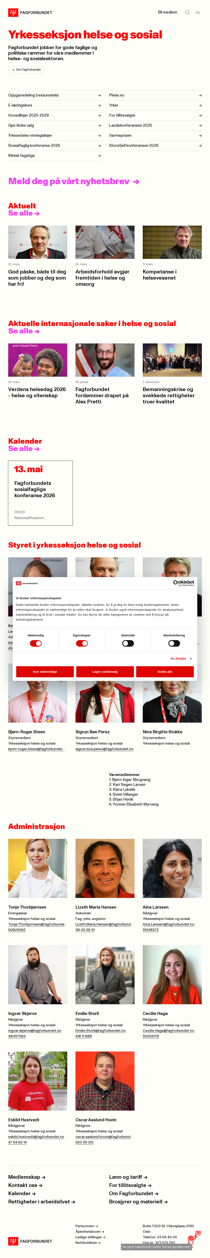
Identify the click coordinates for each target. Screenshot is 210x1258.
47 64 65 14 (17, 1142)
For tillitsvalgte (122, 115)
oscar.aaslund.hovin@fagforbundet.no (105, 1137)
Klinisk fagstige (21, 155)
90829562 (17, 930)
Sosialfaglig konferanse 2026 (34, 145)
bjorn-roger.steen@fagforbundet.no (37, 749)
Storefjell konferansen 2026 (134, 145)
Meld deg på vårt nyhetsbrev (68, 181)
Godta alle (165, 671)
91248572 (151, 930)
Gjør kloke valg (21, 125)
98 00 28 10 (85, 930)
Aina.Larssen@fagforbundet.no (168, 924)
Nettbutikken (88, 1243)
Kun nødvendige (45, 671)
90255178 (151, 1036)
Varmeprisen (120, 135)
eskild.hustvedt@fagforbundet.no (36, 1137)
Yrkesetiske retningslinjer (30, 135)
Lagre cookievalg (105, 671)
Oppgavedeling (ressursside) (33, 95)
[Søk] (187, 12)
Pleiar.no (116, 95)
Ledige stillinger (90, 1237)
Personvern (86, 1226)
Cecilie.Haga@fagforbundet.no (168, 1031)
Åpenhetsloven (89, 1232)
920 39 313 (84, 1142)
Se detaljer (178, 658)
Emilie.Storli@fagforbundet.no (100, 1031)
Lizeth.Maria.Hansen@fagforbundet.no (105, 924)
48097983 (17, 1036)
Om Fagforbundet (27, 70)
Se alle (24, 213)
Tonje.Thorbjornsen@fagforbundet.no (37, 924)
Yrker (113, 105)
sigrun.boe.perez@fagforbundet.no (104, 749)
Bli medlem (167, 12)
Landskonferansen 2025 (130, 125)
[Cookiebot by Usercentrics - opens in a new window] (176, 583)
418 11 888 (83, 1036)
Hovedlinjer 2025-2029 (28, 115)
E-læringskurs (20, 105)
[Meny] (198, 12)
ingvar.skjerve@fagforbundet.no (34, 1031)
